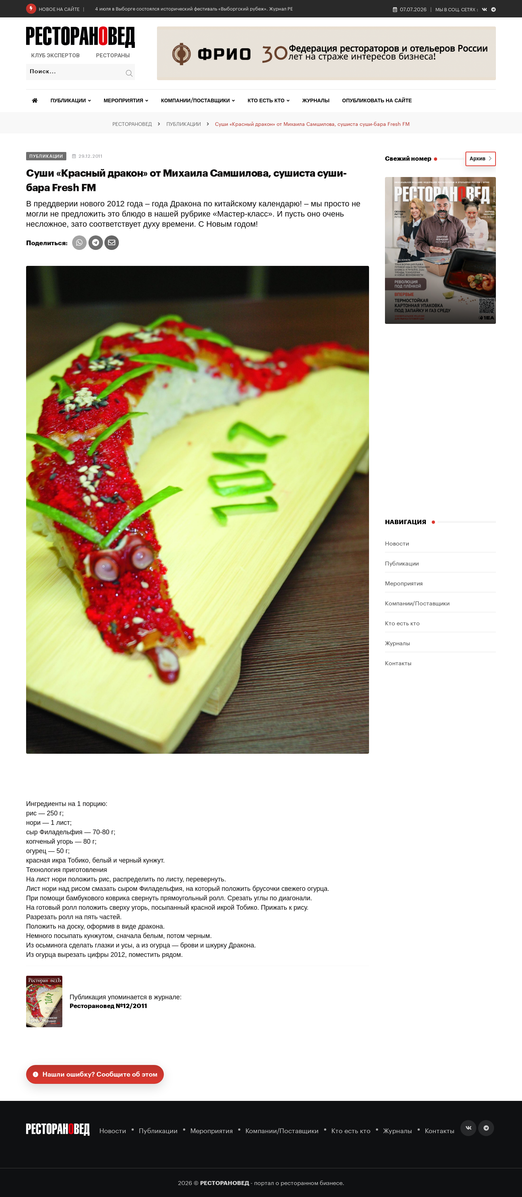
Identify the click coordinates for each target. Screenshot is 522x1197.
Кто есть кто (266, 101)
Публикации (68, 101)
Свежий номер (408, 159)
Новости (397, 542)
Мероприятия (123, 101)
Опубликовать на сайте (377, 101)
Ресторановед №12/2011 (105, 1006)
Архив (481, 159)
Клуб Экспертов (55, 55)
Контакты (398, 662)
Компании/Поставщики (195, 101)
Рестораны (113, 55)
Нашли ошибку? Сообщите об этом (95, 1074)
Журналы (316, 101)
